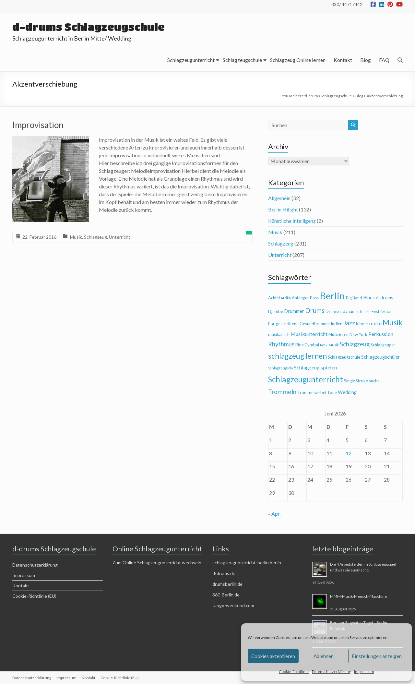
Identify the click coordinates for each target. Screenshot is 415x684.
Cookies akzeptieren (273, 656)
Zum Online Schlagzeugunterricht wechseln (157, 562)
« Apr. (274, 513)
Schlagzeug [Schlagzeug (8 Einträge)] (355, 344)
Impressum (364, 671)
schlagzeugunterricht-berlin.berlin (246, 562)
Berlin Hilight (283, 209)
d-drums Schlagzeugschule (88, 27)
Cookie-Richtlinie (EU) (34, 596)
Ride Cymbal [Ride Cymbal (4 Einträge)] (307, 344)
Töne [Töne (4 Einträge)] (332, 392)
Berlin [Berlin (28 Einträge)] (332, 295)
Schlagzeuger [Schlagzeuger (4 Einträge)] (383, 344)
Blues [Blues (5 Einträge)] (369, 297)
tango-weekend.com (233, 605)
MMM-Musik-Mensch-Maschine (358, 596)
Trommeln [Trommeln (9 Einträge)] (282, 391)
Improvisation (38, 125)
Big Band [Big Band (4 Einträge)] (354, 297)
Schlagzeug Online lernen (298, 60)
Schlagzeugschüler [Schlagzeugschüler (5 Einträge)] (380, 357)
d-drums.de (223, 573)
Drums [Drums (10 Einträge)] (315, 310)
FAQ (384, 60)
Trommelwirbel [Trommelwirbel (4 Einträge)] (311, 392)
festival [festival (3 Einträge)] (386, 311)
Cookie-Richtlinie (294, 671)
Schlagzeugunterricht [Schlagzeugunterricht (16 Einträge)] (305, 379)
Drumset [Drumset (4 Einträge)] (334, 311)
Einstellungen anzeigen (377, 656)
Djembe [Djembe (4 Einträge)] (275, 311)
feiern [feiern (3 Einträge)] (365, 311)
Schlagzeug (95, 237)
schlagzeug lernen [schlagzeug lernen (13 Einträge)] (297, 356)
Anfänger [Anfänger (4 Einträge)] (300, 297)
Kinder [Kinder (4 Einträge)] (362, 323)
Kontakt (343, 60)
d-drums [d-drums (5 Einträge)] (384, 297)
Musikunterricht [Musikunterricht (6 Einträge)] (308, 334)
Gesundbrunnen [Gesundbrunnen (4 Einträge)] (315, 323)
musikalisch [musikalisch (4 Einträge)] (279, 334)
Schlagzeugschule (242, 60)
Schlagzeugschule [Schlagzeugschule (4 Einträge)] (344, 357)
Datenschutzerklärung (331, 671)
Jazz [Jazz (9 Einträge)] (349, 323)
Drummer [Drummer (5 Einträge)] (294, 311)
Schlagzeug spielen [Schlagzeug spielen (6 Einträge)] (315, 367)
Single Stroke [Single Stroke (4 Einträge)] (356, 380)
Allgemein (279, 198)
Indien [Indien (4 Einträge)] (336, 323)
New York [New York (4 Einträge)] (358, 334)
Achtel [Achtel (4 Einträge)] (274, 297)
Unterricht (119, 237)
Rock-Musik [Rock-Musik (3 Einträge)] (329, 345)
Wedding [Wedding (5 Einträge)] (347, 392)
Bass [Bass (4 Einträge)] (314, 297)
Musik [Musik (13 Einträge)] (392, 322)
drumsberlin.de (227, 584)
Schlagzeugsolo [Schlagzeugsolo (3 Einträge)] (280, 368)
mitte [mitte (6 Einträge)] (375, 323)
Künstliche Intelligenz (292, 221)
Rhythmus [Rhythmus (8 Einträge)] (281, 344)
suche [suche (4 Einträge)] (374, 380)
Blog (365, 60)
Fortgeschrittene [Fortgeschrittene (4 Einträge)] (283, 323)
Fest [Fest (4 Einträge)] (375, 311)
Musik (76, 237)
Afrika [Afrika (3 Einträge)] (286, 298)
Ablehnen (324, 656)
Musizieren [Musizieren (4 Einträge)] (338, 334)
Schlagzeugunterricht (191, 60)
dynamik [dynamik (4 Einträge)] (351, 311)
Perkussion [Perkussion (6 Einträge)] (380, 334)
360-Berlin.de (226, 594)
